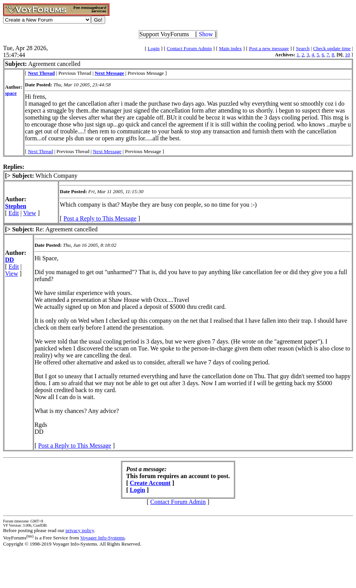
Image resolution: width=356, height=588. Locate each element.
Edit (13, 213)
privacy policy (79, 530)
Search (302, 48)
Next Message (107, 151)
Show (206, 34)
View (29, 213)
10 (347, 54)
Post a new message (269, 48)
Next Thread (40, 151)
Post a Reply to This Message (100, 218)
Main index (230, 48)
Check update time (332, 48)
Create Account (150, 483)
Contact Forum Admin (189, 48)
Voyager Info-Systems (102, 538)
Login (154, 48)
